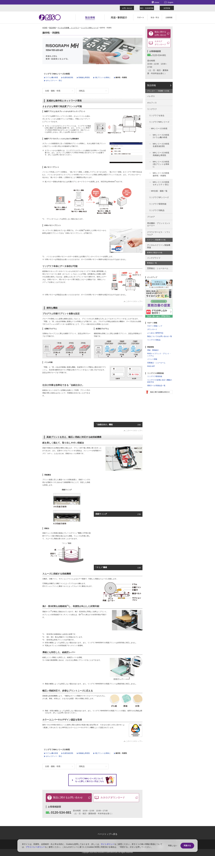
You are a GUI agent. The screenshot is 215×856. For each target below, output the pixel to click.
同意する (187, 846)
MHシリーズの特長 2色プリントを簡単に (161, 164)
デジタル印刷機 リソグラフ (68, 28)
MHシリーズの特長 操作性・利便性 (161, 174)
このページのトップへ (134, 301)
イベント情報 (152, 359)
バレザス (151, 96)
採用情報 (167, 8)
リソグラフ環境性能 (157, 204)
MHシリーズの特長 (159, 128)
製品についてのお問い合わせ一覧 (159, 336)
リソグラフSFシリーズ (159, 197)
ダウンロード (152, 329)
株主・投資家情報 (146, 8)
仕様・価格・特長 (52, 91)
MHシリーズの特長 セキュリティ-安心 (161, 183)
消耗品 (82, 91)
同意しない (172, 846)
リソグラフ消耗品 (156, 210)
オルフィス (152, 103)
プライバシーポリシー (35, 847)
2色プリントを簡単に (103, 77)
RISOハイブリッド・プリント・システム (159, 355)
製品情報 (52, 28)
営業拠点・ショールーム (157, 268)
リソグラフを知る (156, 115)
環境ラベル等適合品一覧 (156, 386)
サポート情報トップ (154, 326)
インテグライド (154, 258)
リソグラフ (152, 109)
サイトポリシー (107, 844)
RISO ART (151, 366)
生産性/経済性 (68, 77)
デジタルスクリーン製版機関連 (158, 246)
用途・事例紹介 (153, 350)
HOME (44, 28)
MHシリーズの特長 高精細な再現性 (161, 154)
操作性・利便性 (121, 77)
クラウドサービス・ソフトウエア (158, 233)
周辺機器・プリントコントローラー (158, 224)
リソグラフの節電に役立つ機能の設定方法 (159, 381)
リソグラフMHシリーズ (89, 28)
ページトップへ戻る (107, 834)
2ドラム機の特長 (52, 77)
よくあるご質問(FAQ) (155, 333)
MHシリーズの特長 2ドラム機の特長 (161, 136)
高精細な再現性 (84, 77)
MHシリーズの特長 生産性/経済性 (161, 145)
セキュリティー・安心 (54, 80)
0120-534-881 (58, 812)
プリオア (151, 217)
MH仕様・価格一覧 (159, 191)
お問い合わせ (127, 8)
